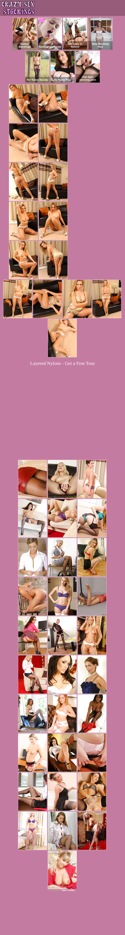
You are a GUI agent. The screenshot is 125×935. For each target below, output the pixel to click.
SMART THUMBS (68, 847)
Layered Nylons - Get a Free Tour (62, 363)
